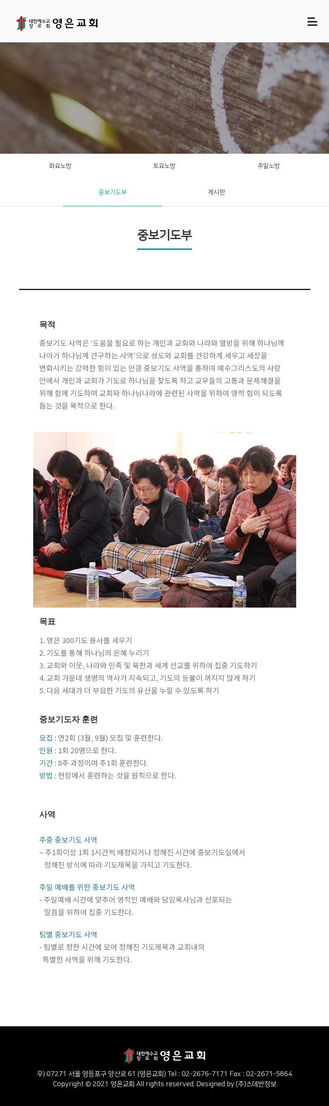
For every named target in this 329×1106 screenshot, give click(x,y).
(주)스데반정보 (256, 1084)
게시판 (216, 192)
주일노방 (268, 166)
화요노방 (60, 166)
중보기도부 (112, 192)
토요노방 (164, 166)
